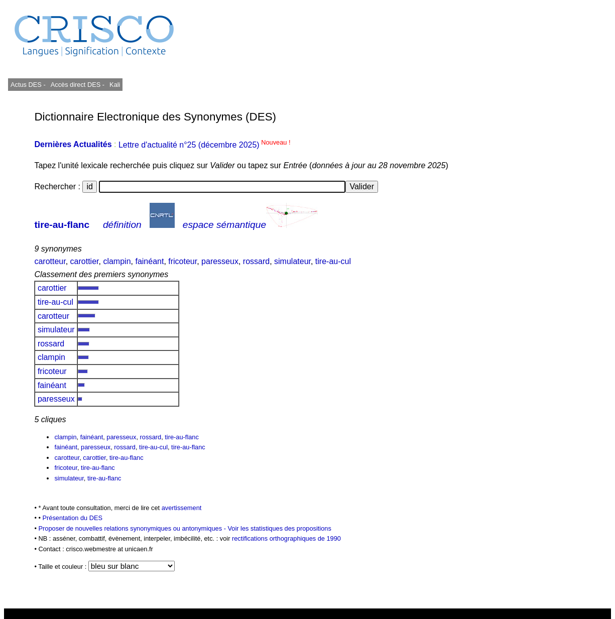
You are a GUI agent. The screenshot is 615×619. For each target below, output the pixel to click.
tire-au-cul (333, 261)
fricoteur (182, 261)
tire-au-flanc (61, 224)
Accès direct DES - (77, 84)
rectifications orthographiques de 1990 (286, 538)
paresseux (219, 261)
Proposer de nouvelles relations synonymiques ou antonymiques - (132, 528)
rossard (256, 261)
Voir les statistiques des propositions (279, 528)
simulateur (292, 261)
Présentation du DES (73, 518)
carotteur (49, 261)
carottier (84, 261)
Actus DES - (28, 84)
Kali (114, 84)
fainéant (149, 261)
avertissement (182, 508)
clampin (117, 261)
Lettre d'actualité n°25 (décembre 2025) (204, 145)
